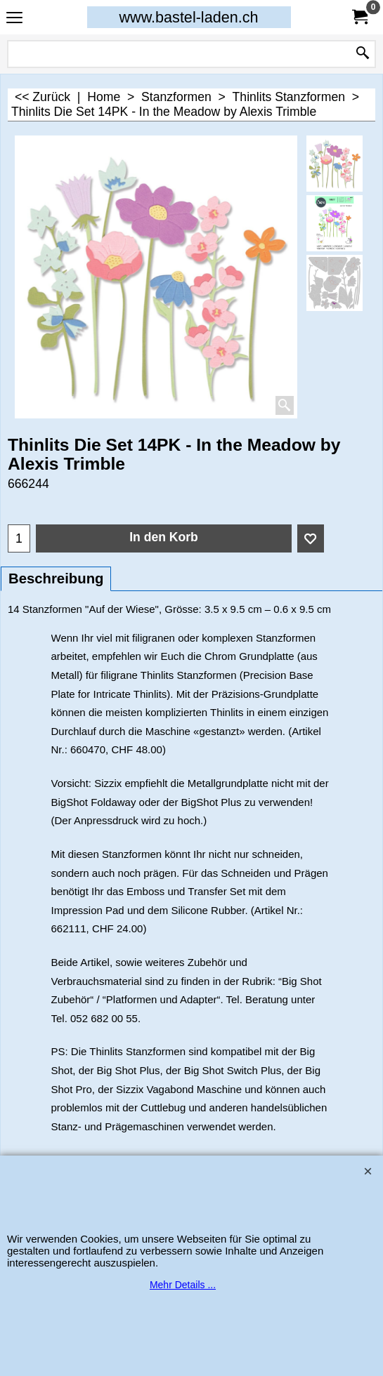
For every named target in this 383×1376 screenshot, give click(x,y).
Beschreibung (55, 578)
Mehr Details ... (183, 1284)
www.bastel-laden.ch (188, 17)
